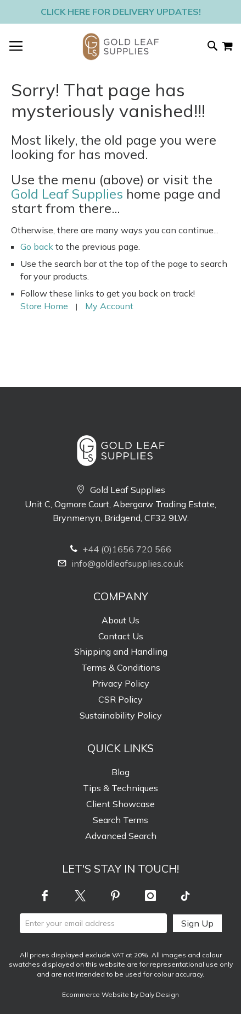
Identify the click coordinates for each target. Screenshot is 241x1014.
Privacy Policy (120, 683)
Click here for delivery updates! (121, 11)
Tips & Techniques (120, 787)
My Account (109, 305)
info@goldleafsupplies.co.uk (120, 563)
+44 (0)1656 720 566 (120, 549)
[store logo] (120, 46)
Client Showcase (120, 803)
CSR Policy (120, 699)
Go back (36, 246)
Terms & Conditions (120, 667)
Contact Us (120, 636)
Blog (120, 771)
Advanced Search (120, 835)
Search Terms (120, 819)
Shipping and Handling (120, 651)
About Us (120, 620)
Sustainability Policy (121, 715)
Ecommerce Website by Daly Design (120, 994)
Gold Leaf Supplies (67, 193)
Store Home (44, 305)
